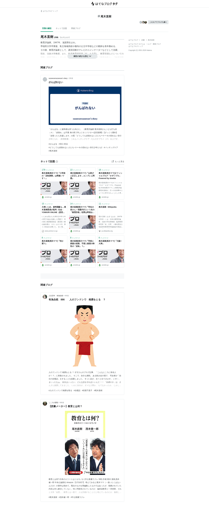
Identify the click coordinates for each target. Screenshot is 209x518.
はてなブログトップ (135, 46)
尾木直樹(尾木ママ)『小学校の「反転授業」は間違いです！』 (53, 175)
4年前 (67, 296)
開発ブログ (157, 44)
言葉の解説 (46, 28)
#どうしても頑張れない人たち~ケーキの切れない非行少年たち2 (75, 147)
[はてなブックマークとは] (57, 161)
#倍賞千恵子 (87, 390)
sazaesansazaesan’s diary (58, 78)
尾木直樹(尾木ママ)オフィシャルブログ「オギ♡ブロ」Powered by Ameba (110, 175)
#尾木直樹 (53, 151)
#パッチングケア (111, 147)
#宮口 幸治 (63, 144)
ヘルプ (148, 44)
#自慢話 (77, 390)
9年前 (62, 403)
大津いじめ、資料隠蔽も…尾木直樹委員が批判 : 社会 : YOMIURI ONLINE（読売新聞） (54, 210)
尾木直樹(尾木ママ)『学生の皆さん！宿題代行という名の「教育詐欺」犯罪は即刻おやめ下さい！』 (82, 210)
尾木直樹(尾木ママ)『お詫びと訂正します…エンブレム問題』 (82, 175)
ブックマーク (48, 170)
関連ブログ (76, 28)
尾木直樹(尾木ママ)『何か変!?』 (52, 242)
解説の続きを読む (82, 56)
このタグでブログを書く (158, 22)
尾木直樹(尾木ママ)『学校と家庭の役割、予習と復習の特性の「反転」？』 (82, 243)
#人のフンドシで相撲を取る (60, 390)
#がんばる (53, 144)
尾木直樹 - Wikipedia (107, 207)
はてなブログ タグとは (136, 44)
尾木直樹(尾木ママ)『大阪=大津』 (110, 242)
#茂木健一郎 (64, 497)
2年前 (71, 78)
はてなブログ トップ (49, 11)
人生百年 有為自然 (56, 296)
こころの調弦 (53, 403)
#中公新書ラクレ (78, 497)
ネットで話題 (61, 28)
